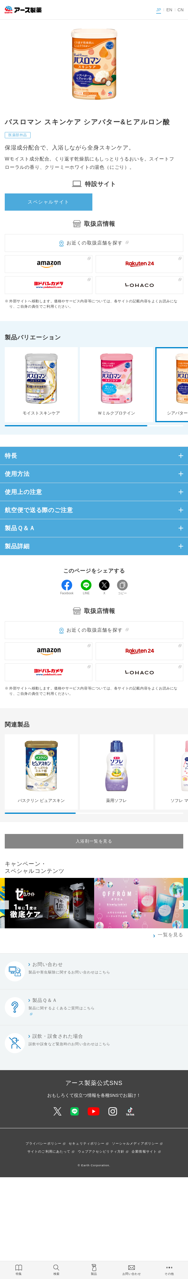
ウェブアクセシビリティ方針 (101, 1151)
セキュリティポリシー (87, 1143)
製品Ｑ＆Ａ (20, 528)
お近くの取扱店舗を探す (95, 242)
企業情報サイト (144, 1151)
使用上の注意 (23, 492)
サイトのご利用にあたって (48, 1151)
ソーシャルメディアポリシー (135, 1143)
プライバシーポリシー (43, 1143)
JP (158, 9)
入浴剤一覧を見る (94, 841)
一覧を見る (170, 934)
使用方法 (17, 474)
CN (181, 9)
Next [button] (183, 904)
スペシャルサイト (48, 201)
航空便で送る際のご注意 (39, 510)
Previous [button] (4, 904)
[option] (139, 903)
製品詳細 (17, 546)
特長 (11, 455)
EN (169, 9)
